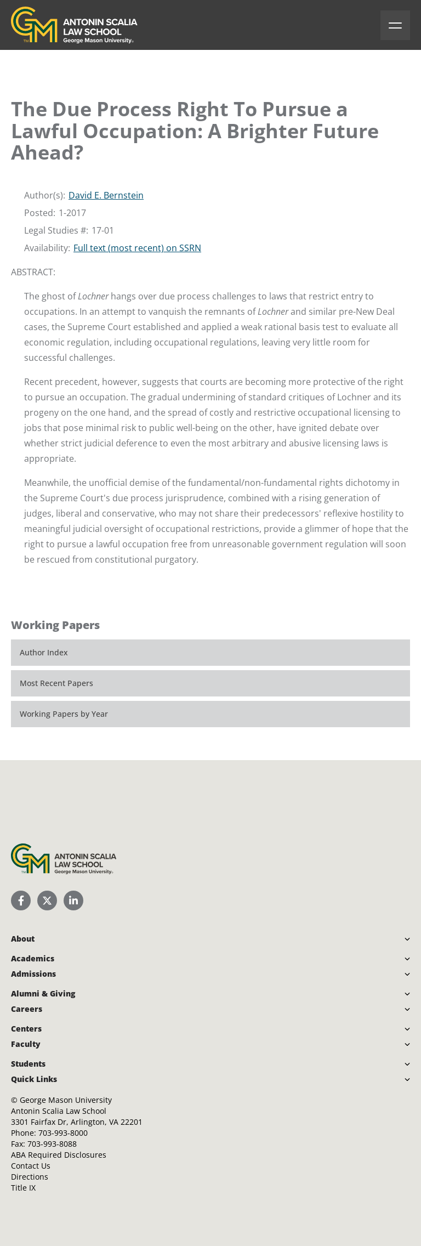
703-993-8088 (52, 1144)
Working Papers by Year (64, 714)
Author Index (44, 652)
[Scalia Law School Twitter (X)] (47, 900)
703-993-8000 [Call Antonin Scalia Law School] (63, 1133)
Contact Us (30, 1165)
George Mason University (66, 1100)
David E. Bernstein (106, 195)
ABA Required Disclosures (58, 1154)
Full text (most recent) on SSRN (137, 248)
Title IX (23, 1187)
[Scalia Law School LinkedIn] (73, 900)
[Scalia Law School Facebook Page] (21, 900)
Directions (29, 1176)
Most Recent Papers (56, 683)
